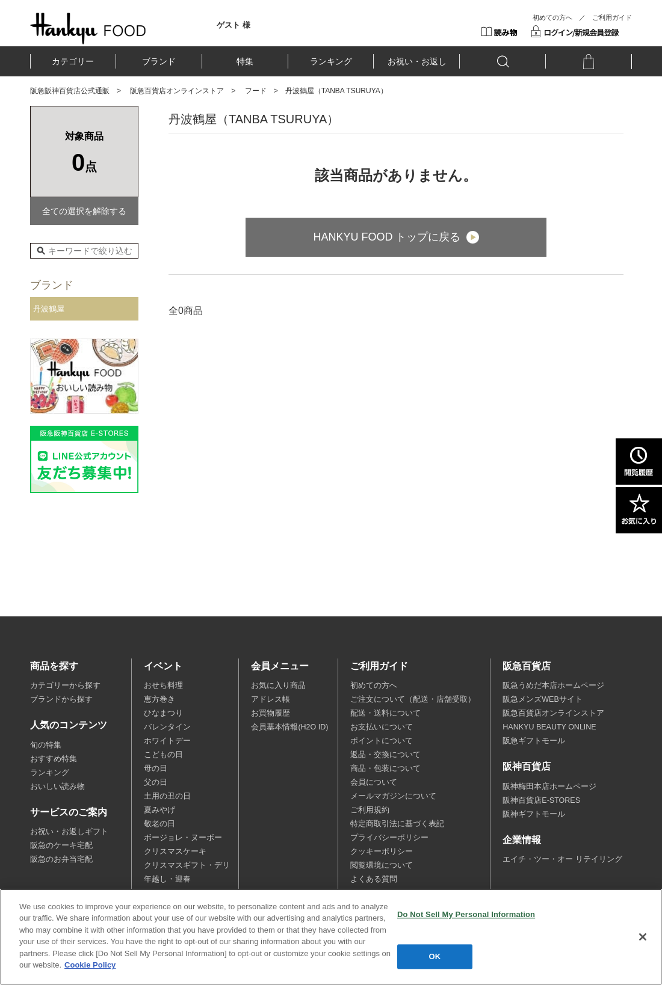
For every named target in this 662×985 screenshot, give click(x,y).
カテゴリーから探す (65, 685)
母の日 (155, 768)
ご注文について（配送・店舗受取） (412, 699)
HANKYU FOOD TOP (88, 28)
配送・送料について (385, 713)
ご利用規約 (369, 810)
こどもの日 (163, 754)
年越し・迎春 (167, 879)
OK (435, 956)
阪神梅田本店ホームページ (549, 786)
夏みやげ (159, 810)
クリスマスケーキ (175, 851)
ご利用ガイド (612, 17)
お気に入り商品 (278, 685)
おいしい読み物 (57, 786)
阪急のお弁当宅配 (61, 859)
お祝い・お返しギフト (69, 831)
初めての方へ (552, 17)
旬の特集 (45, 745)
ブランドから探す (61, 699)
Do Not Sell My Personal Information (466, 914)
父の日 (155, 782)
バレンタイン (167, 727)
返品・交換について (385, 754)
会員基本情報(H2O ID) (289, 727)
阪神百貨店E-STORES (541, 800)
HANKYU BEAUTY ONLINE (549, 727)
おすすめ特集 (53, 759)
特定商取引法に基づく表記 (397, 824)
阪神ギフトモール (534, 814)
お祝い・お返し (417, 61)
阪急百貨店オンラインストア (177, 91)
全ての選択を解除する (84, 211)
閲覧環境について (381, 865)
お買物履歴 (270, 713)
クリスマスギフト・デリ (187, 865)
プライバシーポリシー (389, 837)
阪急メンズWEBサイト (542, 699)
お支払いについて (381, 727)
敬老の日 (159, 824)
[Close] (643, 937)
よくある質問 (373, 879)
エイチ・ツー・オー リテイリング (562, 859)
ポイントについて (381, 741)
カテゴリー (73, 61)
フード (256, 91)
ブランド (159, 61)
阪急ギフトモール (534, 741)
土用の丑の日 (167, 796)
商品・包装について (385, 768)
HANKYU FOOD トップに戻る (386, 237)
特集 (245, 61)
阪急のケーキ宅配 (61, 845)
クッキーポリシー (381, 851)
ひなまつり (163, 713)
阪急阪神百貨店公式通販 (70, 91)
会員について (373, 782)
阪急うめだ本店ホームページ (553, 685)
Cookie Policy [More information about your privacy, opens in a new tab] (90, 964)
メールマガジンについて (393, 796)
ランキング (331, 61)
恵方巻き (159, 699)
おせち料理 (163, 685)
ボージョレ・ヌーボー (183, 837)
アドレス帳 (270, 699)
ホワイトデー (167, 741)
